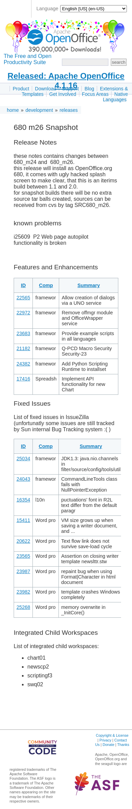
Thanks (123, 745)
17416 (23, 378)
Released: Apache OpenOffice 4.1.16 (66, 80)
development (39, 110)
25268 (23, 607)
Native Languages (115, 96)
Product (21, 88)
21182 (23, 348)
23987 (23, 571)
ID (23, 285)
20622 (23, 541)
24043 (23, 479)
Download (45, 88)
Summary (88, 285)
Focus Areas (95, 94)
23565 (23, 556)
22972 (23, 312)
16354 (23, 500)
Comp (46, 285)
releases (69, 110)
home (13, 110)
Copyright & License (112, 735)
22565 (23, 297)
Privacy (105, 740)
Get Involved (62, 94)
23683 (23, 333)
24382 (23, 363)
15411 (23, 520)
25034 (23, 458)
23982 (23, 592)
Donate (108, 745)
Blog (89, 88)
